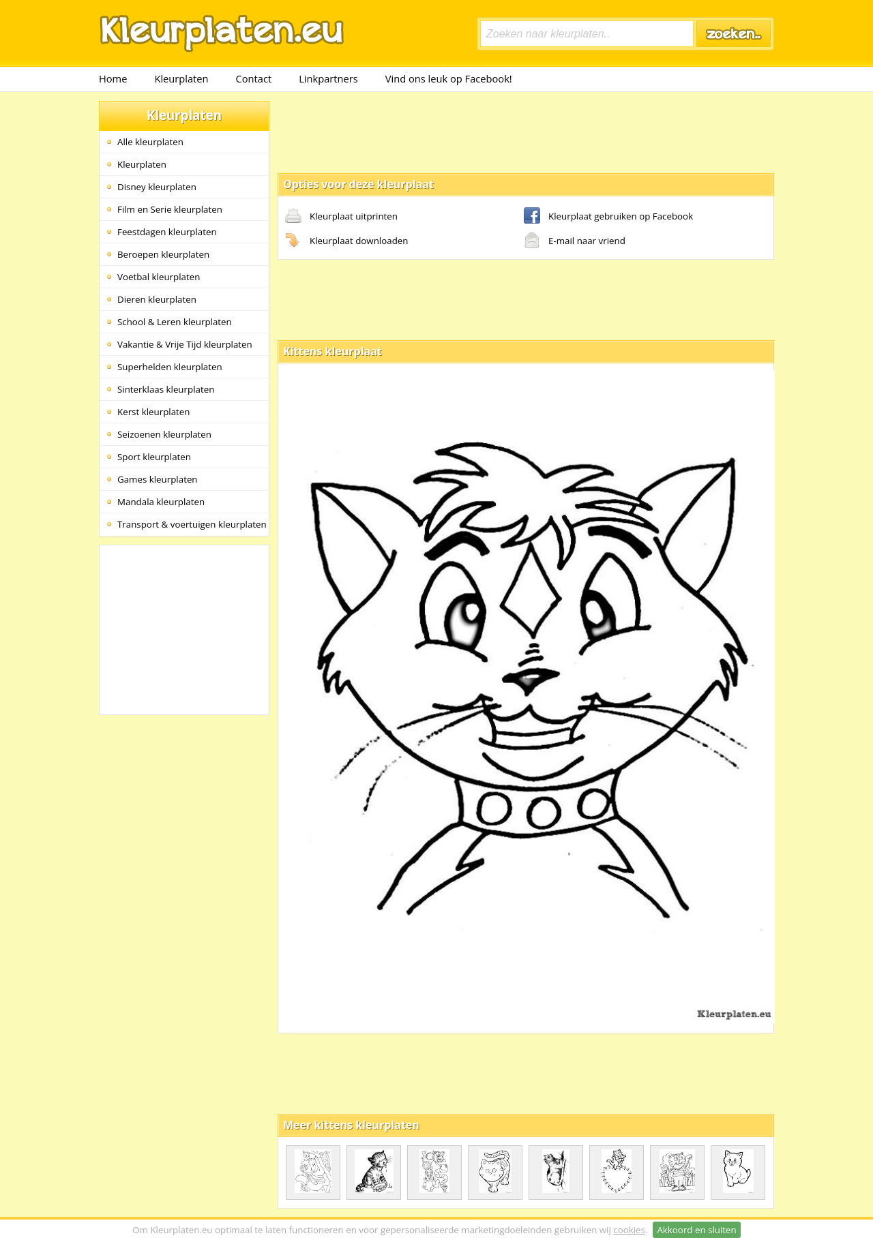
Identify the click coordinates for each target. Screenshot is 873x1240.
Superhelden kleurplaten (169, 367)
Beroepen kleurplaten (163, 254)
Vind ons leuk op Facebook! (448, 78)
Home (113, 78)
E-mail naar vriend (574, 241)
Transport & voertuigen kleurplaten (192, 524)
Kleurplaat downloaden (346, 241)
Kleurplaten (181, 78)
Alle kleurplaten (150, 142)
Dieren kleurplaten (156, 299)
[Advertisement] (526, 131)
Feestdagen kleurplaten (167, 232)
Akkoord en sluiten (696, 1230)
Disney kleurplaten (156, 187)
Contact (254, 78)
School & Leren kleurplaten (174, 322)
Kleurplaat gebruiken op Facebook (608, 217)
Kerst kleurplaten (153, 412)
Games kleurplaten (157, 479)
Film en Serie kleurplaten (169, 209)
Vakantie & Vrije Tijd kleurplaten (184, 344)
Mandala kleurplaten (161, 502)
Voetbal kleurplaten (158, 277)
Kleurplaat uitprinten (341, 217)
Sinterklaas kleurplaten (165, 389)
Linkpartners (328, 78)
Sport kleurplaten (154, 457)
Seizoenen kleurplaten (164, 434)
